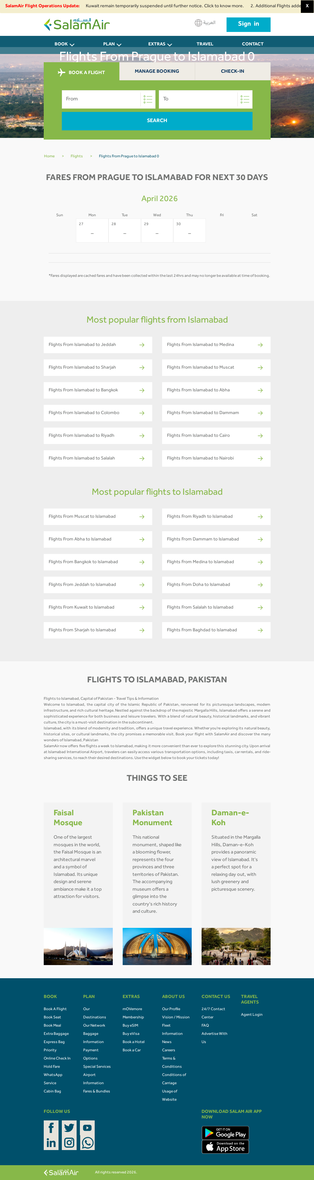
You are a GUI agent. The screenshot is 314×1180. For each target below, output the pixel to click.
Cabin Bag (52, 1092)
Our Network (94, 1026)
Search (157, 121)
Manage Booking (157, 71)
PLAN (109, 44)
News (167, 1042)
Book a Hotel (134, 1042)
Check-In (232, 71)
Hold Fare (52, 1067)
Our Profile (171, 1009)
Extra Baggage (56, 1034)
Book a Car (132, 1051)
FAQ (205, 1026)
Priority (50, 1051)
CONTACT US (253, 48)
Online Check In (57, 1059)
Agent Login (252, 1015)
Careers (168, 1051)
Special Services (97, 1067)
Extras (156, 44)
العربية (205, 23)
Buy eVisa (131, 1034)
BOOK (61, 44)
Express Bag (54, 1042)
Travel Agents (205, 48)
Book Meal (52, 1026)
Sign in (248, 24)
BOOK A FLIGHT (81, 72)
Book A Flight (55, 1009)
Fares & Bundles (96, 1092)
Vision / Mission (176, 1018)
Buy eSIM (130, 1026)
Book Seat (52, 1018)
